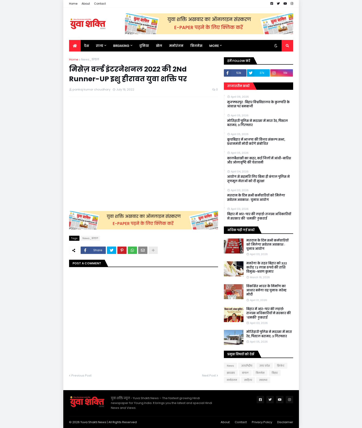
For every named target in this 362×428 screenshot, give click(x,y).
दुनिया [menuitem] (144, 45)
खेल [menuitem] (159, 45)
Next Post (209, 375)
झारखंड (231, 373)
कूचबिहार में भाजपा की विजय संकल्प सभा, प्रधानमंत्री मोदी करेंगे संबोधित (256, 142)
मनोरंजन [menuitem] (176, 45)
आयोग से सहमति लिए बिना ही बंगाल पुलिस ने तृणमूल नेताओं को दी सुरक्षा (258, 179)
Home (73, 4)
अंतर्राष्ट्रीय (246, 366)
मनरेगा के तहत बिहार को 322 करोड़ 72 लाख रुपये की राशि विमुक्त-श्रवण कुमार (266, 267)
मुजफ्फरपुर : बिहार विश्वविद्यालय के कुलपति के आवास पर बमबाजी (258, 104)
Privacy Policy (262, 422)
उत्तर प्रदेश (264, 366)
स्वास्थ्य (263, 380)
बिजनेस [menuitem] (196, 45)
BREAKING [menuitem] (121, 45)
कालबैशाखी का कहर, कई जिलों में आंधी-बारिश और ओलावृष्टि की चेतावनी (259, 160)
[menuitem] (75, 45)
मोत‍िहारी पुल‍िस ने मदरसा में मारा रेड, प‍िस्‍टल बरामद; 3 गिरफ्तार (257, 123)
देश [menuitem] (86, 45)
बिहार (275, 373)
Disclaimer (285, 422)
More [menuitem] (214, 45)
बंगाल (245, 373)
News (230, 366)
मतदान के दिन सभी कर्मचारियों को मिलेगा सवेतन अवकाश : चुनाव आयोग (256, 197)
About (86, 4)
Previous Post (81, 375)
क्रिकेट (280, 366)
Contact (100, 4)
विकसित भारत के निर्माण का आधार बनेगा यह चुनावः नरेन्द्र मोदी (266, 290)
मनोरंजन (232, 380)
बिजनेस (260, 373)
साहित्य (248, 380)
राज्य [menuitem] (99, 45)
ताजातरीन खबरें (238, 86)
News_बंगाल (90, 59)
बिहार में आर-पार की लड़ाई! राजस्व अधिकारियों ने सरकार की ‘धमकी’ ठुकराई (259, 216)
